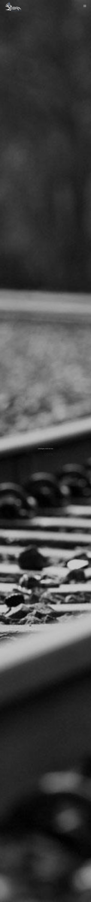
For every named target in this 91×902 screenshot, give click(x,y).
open (85, 6)
